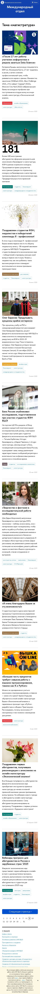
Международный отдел (20, 8)
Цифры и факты (7, 934)
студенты (17, 187)
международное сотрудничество (25, 191)
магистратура (7, 107)
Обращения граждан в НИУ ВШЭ (12, 951)
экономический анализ (10, 725)
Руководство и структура (9, 937)
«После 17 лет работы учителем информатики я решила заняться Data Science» (18, 59)
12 (7, 921)
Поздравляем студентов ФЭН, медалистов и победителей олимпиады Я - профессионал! (18, 233)
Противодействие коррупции (11, 956)
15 (17, 921)
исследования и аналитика (25, 464)
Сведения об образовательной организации (16, 964)
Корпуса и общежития (9, 945)
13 (11, 921)
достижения (24, 274)
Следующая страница (20, 911)
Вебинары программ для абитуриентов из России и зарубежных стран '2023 (16, 860)
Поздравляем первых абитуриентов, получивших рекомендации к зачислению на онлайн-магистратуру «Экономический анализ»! (19, 770)
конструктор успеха (9, 560)
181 (10, 149)
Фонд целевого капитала (10, 953)
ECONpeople (18, 564)
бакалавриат (27, 187)
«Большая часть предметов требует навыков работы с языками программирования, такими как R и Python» (17, 681)
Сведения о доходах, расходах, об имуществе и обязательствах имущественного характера (17, 960)
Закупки (4, 948)
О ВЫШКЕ (6, 931)
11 (4, 921)
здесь (16, 978)
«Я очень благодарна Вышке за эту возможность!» (18, 605)
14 (14, 921)
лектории (17, 890)
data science (18, 107)
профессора (23, 364)
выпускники (22, 560)
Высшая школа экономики (13, 2)
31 (24, 921)
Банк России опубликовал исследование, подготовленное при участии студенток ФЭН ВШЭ (19, 416)
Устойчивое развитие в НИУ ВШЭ (12, 939)
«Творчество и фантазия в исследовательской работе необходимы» (16, 510)
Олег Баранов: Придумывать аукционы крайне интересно (17, 319)
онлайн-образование (21, 103)
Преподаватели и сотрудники (11, 942)
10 (33, 918)
